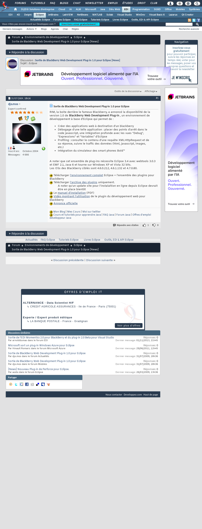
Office (168, 9)
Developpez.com (133, 394)
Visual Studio (124, 14)
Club (153, 3)
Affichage (150, 91)
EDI (126, 9)
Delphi (28, 14)
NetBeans (82, 14)
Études (127, 3)
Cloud (61, 9)
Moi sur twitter (91, 212)
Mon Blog (59, 212)
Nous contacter (114, 394)
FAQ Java (108, 215)
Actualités (31, 240)
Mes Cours (73, 212)
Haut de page (151, 394)
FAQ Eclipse (80, 19)
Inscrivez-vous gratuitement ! (79, 24)
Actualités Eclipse (40, 19)
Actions (30, 29)
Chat (76, 3)
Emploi (112, 3)
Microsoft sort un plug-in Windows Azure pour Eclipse (41, 345)
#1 (157, 98)
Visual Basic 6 (157, 14)
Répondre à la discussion (26, 52)
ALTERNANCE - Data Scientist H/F (48, 302)
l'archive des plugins (83, 182)
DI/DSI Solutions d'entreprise (37, 9)
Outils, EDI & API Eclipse (145, 19)
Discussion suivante (99, 260)
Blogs (63, 3)
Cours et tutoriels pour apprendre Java (77, 215)
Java (102, 9)
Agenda (55, 29)
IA (70, 9)
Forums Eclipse (62, 19)
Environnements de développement (47, 37)
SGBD (157, 9)
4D (18, 14)
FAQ (52, 3)
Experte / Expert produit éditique (47, 317)
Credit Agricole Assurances (53, 306)
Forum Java (123, 215)
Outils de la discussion (127, 91)
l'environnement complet (86, 175)
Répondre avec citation (126, 225)
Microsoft (90, 9)
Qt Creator (188, 14)
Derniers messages (12, 29)
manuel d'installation (72, 193)
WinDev (140, 14)
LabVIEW (68, 14)
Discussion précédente (68, 260)
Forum (16, 37)
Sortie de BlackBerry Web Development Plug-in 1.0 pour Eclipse (47, 353)
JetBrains (53, 14)
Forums (20, 3)
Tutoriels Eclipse (100, 19)
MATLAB (97, 14)
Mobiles (180, 9)
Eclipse (40, 14)
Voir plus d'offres (128, 325)
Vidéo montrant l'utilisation (71, 196)
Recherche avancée (189, 29)
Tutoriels (37, 3)
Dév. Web (114, 9)
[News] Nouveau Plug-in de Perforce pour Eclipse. (38, 369)
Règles (75, 29)
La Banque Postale (45, 321)
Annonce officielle (65, 203)
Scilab (109, 14)
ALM (78, 9)
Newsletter (94, 3)
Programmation (141, 9)
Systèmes (194, 9)
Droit (141, 3)
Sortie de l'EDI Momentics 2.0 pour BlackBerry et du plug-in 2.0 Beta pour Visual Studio (61, 337)
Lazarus (173, 14)
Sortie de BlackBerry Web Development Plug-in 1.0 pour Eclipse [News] (77, 60)
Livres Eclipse (120, 19)
